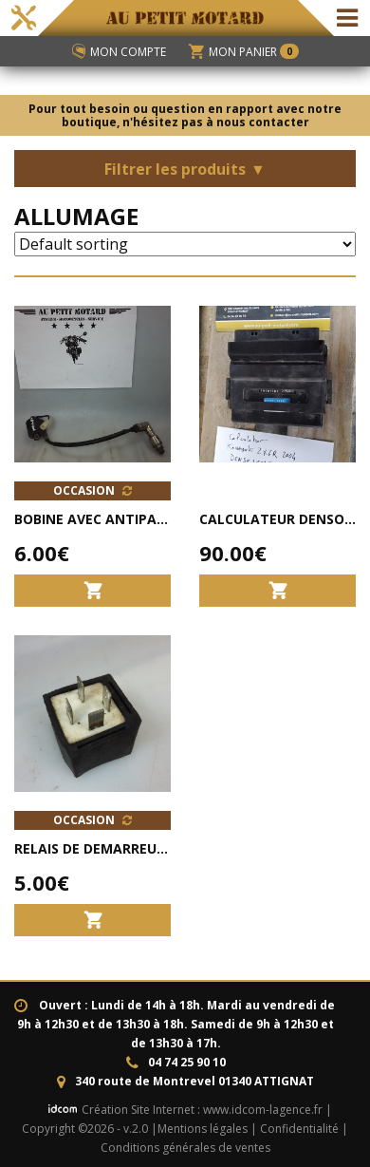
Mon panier (244, 52)
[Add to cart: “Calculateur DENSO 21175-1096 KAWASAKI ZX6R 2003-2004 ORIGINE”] (277, 589)
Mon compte (119, 52)
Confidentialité (299, 1128)
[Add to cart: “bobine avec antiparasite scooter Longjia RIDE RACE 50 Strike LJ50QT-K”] (92, 589)
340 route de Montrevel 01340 (194, 1081)
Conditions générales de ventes (185, 1147)
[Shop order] (185, 244)
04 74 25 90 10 (187, 1062)
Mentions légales (202, 1128)
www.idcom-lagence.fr (263, 1109)
